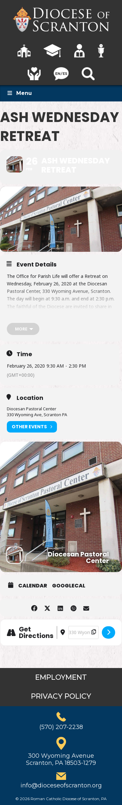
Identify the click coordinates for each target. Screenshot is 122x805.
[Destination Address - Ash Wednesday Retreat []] (83, 632)
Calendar (32, 586)
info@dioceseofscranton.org (61, 785)
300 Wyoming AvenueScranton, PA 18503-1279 (61, 759)
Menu (19, 93)
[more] (23, 329)
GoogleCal (68, 586)
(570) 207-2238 (61, 727)
